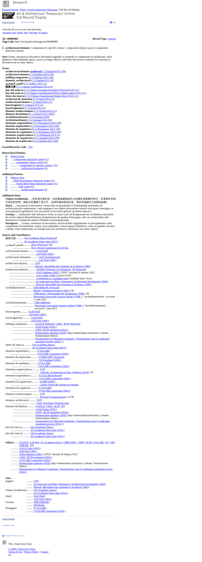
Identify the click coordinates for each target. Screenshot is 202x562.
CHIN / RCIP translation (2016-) (51, 330)
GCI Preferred (63, 269)
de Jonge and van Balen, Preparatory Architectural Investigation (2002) (72, 281)
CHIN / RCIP (52, 406)
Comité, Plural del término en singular (59, 384)
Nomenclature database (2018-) (51, 333)
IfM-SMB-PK (43, 302)
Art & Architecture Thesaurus (42, 9)
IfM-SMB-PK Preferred (46, 287)
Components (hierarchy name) (29, 159)
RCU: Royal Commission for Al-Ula (49, 248)
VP (50, 244)
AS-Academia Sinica (43, 344)
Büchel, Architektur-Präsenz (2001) (51, 290)
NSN (51, 114)
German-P (38, 120)
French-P (44, 111)
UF (46, 80)
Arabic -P (34, 83)
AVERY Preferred (46, 269)
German (38, 117)
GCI (107, 442)
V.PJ (30, 147)
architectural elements (32, 168)
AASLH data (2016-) (46, 327)
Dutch (39, 102)
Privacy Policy (31, 551)
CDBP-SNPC (47, 381)
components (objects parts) (29, 162)
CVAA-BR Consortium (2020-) (53, 354)
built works (24, 186)
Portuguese (42, 126)
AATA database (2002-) (48, 272)
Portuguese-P (45, 123)
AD (45, 74)
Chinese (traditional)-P (33, 86)
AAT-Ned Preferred (49, 257)
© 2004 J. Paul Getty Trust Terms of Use (21, 550)
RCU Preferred (39, 244)
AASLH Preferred (45, 324)
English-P (51, 71)
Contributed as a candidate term (52, 278)
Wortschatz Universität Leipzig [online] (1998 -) (57, 296)
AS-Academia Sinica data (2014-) (41, 241)
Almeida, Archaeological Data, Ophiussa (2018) (64, 372)
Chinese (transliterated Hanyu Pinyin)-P (50, 90)
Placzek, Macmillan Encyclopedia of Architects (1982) (63, 266)
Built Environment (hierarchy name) (32, 180)
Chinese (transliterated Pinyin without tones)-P (53, 93)
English (38, 74)
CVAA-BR (43, 351)
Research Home (10, 9)
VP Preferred (78, 269)
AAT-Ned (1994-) (45, 254)
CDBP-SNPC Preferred (51, 357)
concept (112, 38)
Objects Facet (17, 156)
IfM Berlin (39, 505)
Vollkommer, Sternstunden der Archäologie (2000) (59, 293)
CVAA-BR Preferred (50, 375)
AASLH (40, 406)
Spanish (43, 141)
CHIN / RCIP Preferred (67, 324)
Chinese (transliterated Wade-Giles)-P (50, 96)
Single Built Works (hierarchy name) (34, 183)
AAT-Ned (42, 251)
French (38, 114)
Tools (22, 9)
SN (51, 74)
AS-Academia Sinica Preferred (40, 238)
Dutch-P (43, 99)
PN (63, 71)
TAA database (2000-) (50, 360)
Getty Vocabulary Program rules (53, 403)
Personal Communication (53, 397)
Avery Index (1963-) (46, 275)
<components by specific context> (36, 165)
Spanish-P (45, 138)
